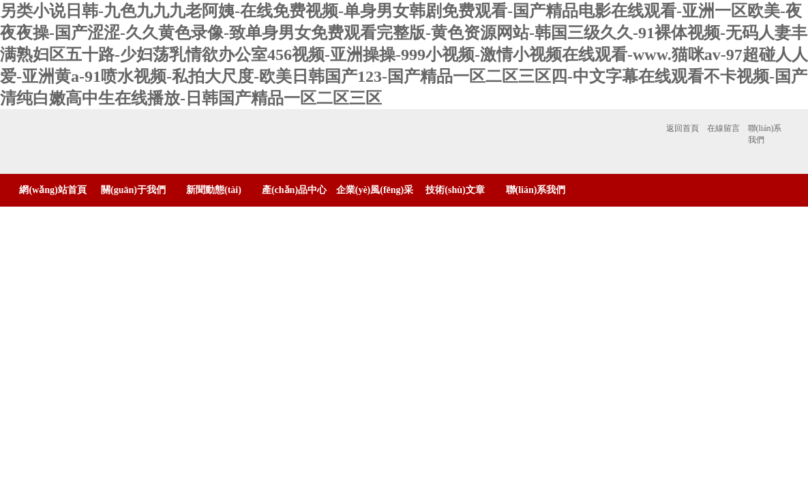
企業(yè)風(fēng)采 (375, 190)
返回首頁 (682, 128)
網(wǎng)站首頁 (52, 190)
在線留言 (723, 128)
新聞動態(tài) (213, 190)
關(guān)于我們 (133, 190)
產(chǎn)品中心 (294, 190)
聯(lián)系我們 (765, 134)
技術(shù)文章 (454, 190)
